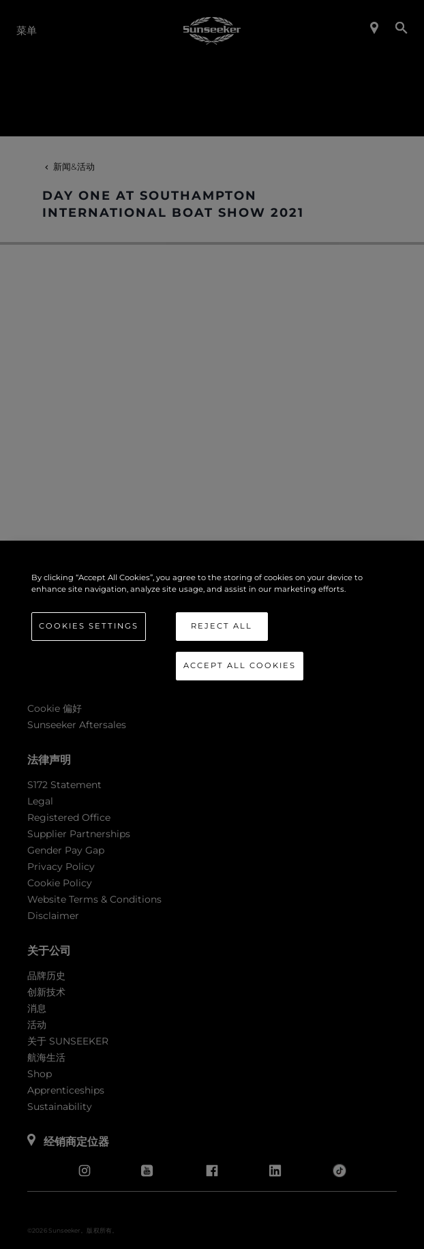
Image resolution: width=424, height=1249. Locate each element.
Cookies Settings (88, 626)
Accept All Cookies (239, 665)
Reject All (221, 626)
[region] (212, 624)
